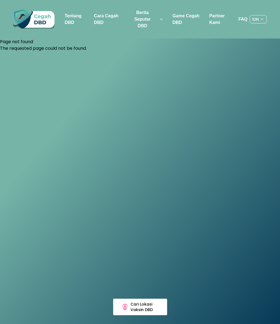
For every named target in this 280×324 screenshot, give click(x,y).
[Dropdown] (258, 19)
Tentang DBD (73, 19)
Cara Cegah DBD (106, 19)
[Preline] (34, 19)
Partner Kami (217, 19)
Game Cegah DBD (185, 19)
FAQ (243, 19)
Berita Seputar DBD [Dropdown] (149, 19)
